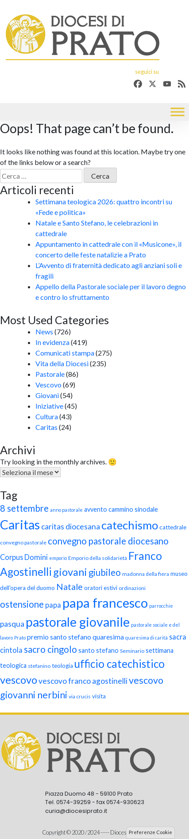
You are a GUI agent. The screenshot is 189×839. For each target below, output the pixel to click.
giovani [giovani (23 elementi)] (70, 572)
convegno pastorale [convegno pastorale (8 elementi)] (23, 542)
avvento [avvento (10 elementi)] (95, 509)
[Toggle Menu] (177, 112)
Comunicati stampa (64, 353)
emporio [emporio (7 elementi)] (58, 558)
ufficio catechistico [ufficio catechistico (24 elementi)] (119, 663)
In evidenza (52, 342)
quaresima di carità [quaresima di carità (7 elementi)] (146, 637)
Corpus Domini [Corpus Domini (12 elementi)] (24, 557)
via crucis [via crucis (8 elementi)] (80, 696)
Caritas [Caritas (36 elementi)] (20, 524)
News (44, 331)
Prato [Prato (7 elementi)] (20, 637)
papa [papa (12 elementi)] (53, 605)
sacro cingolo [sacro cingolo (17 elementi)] (50, 649)
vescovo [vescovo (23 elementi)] (18, 680)
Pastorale (50, 374)
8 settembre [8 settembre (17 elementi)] (24, 508)
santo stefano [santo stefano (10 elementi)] (98, 650)
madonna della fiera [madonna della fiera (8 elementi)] (145, 574)
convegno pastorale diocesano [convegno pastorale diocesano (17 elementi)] (108, 541)
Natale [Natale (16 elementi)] (69, 587)
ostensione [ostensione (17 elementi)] (22, 604)
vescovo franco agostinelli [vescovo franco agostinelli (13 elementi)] (83, 681)
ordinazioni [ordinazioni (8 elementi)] (132, 588)
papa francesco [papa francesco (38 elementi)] (105, 602)
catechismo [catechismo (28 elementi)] (129, 525)
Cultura (46, 416)
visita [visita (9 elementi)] (99, 696)
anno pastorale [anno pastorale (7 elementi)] (66, 510)
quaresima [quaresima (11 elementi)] (108, 637)
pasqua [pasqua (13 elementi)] (12, 623)
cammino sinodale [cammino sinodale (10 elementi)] (133, 509)
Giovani (47, 395)
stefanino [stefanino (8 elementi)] (39, 666)
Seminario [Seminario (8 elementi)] (132, 650)
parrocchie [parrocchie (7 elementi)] (161, 606)
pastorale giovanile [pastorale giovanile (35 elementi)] (78, 621)
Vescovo (48, 384)
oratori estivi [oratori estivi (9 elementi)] (100, 587)
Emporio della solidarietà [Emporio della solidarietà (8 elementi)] (97, 558)
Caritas (46, 427)
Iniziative (49, 406)
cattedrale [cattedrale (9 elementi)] (172, 527)
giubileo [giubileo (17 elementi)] (105, 572)
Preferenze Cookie (150, 832)
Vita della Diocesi (62, 363)
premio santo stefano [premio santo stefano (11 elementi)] (59, 637)
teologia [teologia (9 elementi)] (62, 665)
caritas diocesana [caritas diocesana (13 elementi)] (70, 526)
